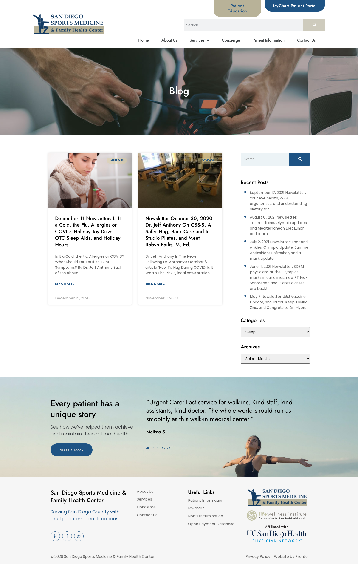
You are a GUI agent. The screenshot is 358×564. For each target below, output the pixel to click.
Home (143, 40)
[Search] (314, 25)
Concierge (231, 40)
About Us (169, 40)
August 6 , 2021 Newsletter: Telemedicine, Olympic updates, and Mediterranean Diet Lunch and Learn (278, 225)
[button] (147, 448)
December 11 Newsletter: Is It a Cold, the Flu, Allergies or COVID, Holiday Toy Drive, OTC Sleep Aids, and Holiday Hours (88, 231)
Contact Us (306, 40)
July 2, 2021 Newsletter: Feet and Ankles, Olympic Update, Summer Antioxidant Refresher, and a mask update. (280, 250)
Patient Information (269, 40)
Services (199, 40)
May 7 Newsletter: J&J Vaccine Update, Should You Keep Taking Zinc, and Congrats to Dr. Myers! (278, 302)
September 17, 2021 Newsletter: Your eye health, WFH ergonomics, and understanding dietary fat (278, 201)
